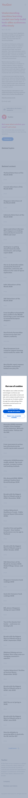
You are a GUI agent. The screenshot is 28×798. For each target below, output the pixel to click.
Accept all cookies (14, 411)
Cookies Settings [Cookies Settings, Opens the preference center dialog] (14, 409)
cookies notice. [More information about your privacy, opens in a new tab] (7, 405)
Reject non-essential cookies (14, 416)
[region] (14, 399)
